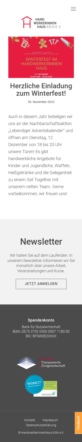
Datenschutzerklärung (41, 425)
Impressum (50, 420)
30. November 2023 (41, 102)
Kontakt (29, 420)
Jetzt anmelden (41, 284)
